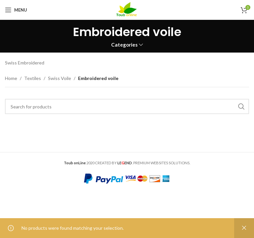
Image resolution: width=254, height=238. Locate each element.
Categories (124, 44)
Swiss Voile (59, 78)
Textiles (32, 78)
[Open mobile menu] (16, 10)
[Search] (127, 106)
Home (11, 78)
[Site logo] (127, 9)
